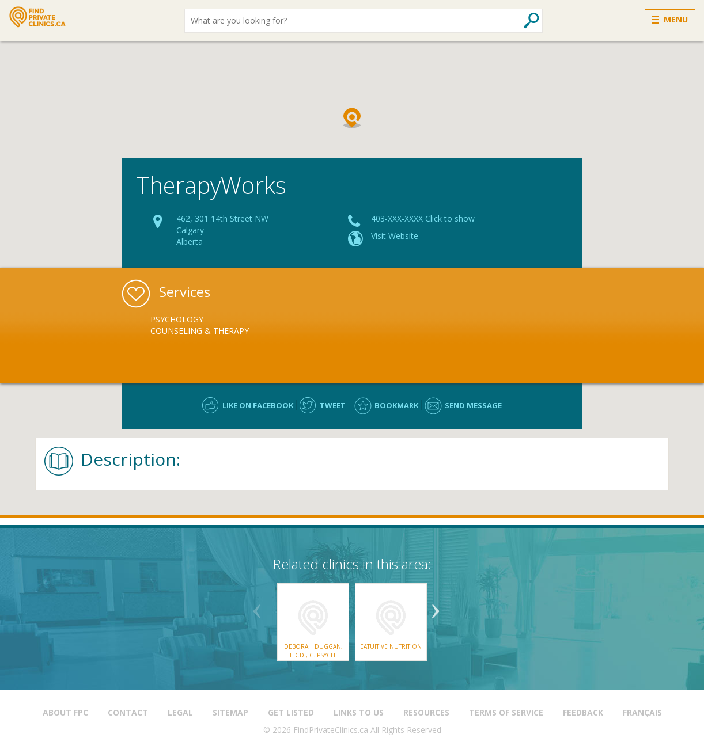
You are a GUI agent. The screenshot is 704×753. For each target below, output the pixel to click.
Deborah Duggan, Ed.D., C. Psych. (313, 650)
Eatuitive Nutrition (391, 646)
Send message (473, 405)
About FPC (65, 712)
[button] (352, 118)
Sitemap (230, 712)
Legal (180, 712)
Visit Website (394, 235)
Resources (426, 712)
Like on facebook (257, 405)
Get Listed (291, 712)
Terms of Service (506, 712)
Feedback (583, 712)
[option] (217, 325)
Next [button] (435, 607)
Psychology (176, 319)
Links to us (359, 712)
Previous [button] (257, 607)
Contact (128, 712)
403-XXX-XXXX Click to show (423, 218)
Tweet (333, 405)
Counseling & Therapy (199, 330)
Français (642, 712)
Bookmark (396, 405)
